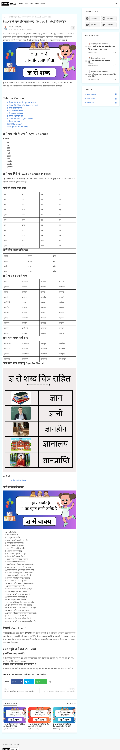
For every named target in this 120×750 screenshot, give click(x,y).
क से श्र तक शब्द (29, 674)
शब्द (26, 3)
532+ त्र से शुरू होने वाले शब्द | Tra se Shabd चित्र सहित (38, 725)
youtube (94, 24)
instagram (110, 18)
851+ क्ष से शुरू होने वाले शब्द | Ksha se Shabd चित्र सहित (62, 725)
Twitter (30, 682)
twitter (110, 24)
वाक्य (31, 3)
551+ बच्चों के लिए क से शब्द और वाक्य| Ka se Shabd (101, 62)
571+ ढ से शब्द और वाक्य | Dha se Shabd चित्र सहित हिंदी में (102, 75)
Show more (71, 703)
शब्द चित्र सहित (13, 17)
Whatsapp (42, 682)
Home (21, 3)
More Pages (39, 3)
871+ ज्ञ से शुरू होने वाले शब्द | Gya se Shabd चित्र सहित (14, 725)
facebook (94, 18)
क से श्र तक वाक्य (17, 674)
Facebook (18, 682)
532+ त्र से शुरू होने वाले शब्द (16, 480)
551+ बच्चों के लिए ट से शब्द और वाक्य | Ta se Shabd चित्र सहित (102, 48)
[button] (116, 3)
